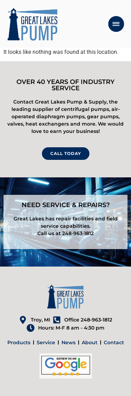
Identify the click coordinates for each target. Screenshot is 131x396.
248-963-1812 (78, 233)
